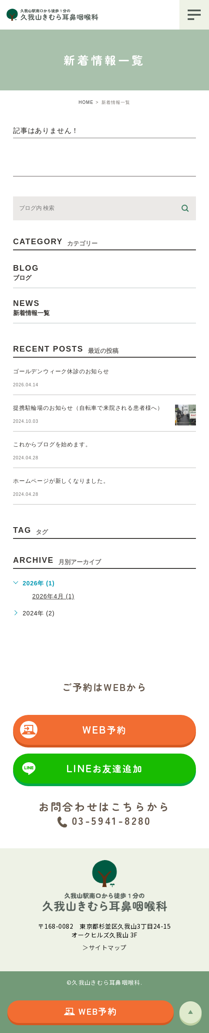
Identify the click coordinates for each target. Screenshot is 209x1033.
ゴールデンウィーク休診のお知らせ (61, 371)
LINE (81, 768)
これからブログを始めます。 (52, 444)
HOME (86, 102)
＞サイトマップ (104, 947)
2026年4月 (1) (53, 596)
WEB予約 (90, 1011)
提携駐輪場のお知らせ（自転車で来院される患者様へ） (88, 408)
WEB (73, 729)
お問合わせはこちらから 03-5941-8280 (104, 813)
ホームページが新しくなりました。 (61, 481)
